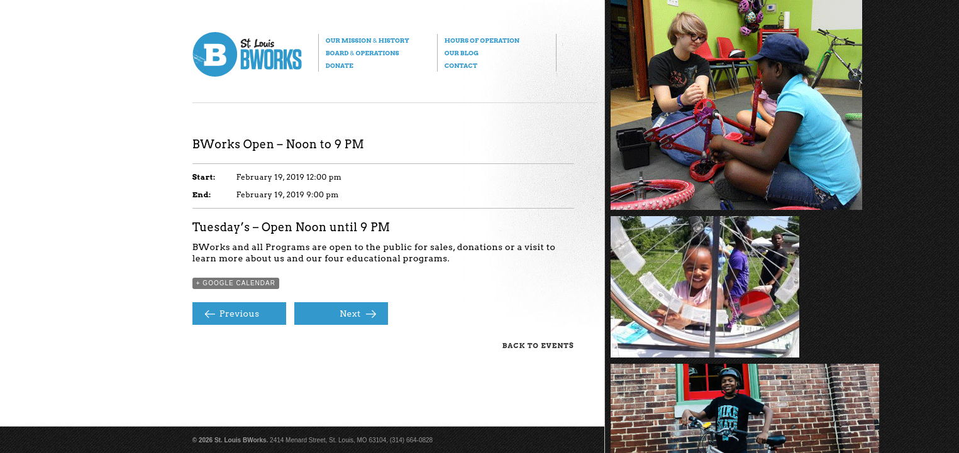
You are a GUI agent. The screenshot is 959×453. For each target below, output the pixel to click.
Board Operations (362, 53)
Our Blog (462, 53)
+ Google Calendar (235, 283)
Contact (461, 65)
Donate (339, 65)
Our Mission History (367, 40)
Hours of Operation (482, 40)
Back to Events (538, 345)
